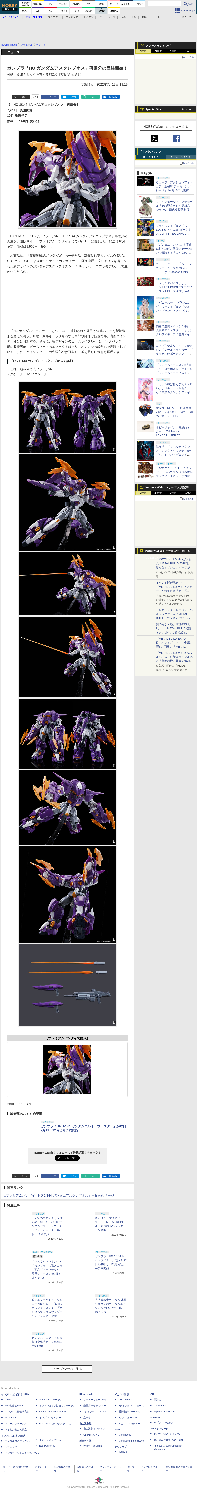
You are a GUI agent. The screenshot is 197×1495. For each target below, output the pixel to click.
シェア (53, 97)
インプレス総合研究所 (17, 1411)
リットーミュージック (95, 1399)
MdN (117, 1429)
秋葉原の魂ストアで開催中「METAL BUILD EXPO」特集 (168, 551)
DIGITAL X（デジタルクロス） (55, 1423)
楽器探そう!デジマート (95, 1405)
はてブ (73, 97)
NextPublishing (47, 1445)
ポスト (24, 97)
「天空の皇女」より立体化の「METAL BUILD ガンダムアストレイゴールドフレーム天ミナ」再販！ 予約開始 (47, 1226)
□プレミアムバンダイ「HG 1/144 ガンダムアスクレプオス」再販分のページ (59, 1195)
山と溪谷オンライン (94, 1428)
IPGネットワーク (159, 1428)
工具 (133, 17)
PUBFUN (155, 1417)
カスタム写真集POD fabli (168, 1439)
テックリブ (121, 1446)
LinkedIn (113, 97)
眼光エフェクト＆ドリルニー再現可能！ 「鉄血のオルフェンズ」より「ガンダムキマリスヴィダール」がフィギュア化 (47, 1308)
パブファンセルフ (163, 1422)
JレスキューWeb (128, 1417)
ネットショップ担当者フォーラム (57, 1405)
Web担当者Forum (14, 1405)
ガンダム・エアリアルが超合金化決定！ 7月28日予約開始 (47, 1341)
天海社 (157, 1399)
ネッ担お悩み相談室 (16, 1429)
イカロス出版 (122, 1394)
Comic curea (160, 1405)
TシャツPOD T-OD (94, 1411)
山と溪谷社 (85, 1423)
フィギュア (72, 17)
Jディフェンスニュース (131, 1405)
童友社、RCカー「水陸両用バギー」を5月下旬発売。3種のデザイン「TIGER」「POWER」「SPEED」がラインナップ (174, 416)
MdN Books (125, 1434)
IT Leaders (10, 1417)
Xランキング (153, 151)
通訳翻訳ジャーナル (129, 1411)
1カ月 (188, 51)
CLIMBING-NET (92, 1434)
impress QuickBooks (165, 1411)
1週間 (173, 51)
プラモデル (54, 17)
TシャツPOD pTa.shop (167, 1433)
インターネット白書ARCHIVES (22, 1452)
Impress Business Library (52, 1411)
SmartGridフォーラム (50, 1399)
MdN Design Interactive (131, 1440)
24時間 (158, 51)
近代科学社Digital (92, 1445)
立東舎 (87, 1417)
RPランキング (150, 157)
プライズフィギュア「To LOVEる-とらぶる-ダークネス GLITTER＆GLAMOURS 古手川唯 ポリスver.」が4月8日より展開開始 (174, 233)
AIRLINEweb (125, 1399)
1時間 (143, 51)
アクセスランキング (158, 45)
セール (156, 17)
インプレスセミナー (50, 1417)
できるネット (12, 1446)
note (93, 97)
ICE (152, 1394)
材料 (144, 17)
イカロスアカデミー (129, 1423)
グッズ (111, 17)
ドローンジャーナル (16, 1423)
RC (100, 17)
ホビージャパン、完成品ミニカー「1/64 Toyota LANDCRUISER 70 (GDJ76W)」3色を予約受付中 (174, 435)
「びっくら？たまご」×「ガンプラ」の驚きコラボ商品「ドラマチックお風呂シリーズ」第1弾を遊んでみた (47, 1269)
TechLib (123, 1451)
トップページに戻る (67, 1369)
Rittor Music (86, 1394)
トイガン (88, 17)
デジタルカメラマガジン (18, 1440)
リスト (35, 97)
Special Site (153, 109)
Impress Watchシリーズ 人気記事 (167, 487)
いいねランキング (181, 157)
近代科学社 (85, 1440)
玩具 (123, 17)
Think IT (9, 1399)
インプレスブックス (50, 1439)
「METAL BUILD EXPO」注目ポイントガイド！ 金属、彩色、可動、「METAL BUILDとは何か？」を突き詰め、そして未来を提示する (174, 646)
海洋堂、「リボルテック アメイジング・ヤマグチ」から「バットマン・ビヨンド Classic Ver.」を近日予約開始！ (174, 454)
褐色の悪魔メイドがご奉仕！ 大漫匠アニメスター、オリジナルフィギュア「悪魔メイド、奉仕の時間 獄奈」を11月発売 (174, 334)
